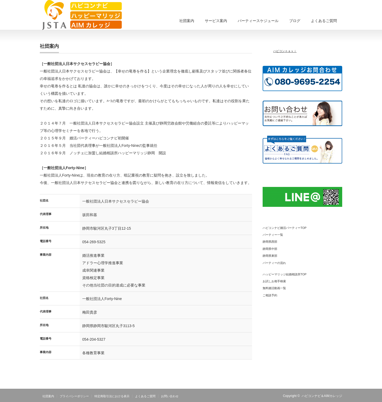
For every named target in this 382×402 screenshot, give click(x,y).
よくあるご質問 (324, 21)
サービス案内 (216, 21)
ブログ (294, 21)
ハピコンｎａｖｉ (285, 51)
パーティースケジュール (258, 21)
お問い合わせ (170, 396)
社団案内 (186, 21)
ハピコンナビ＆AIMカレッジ (322, 396)
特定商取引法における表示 (111, 396)
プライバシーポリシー (74, 396)
